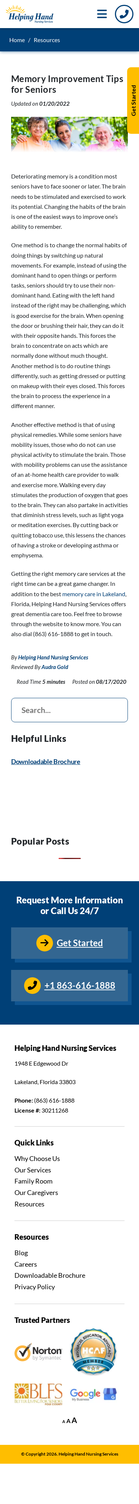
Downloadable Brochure (45, 761)
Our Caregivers (36, 1192)
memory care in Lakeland (93, 593)
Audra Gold (55, 666)
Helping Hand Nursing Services (53, 657)
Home (17, 39)
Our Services (32, 1170)
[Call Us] (124, 14)
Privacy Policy (34, 1287)
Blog (21, 1253)
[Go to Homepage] (29, 14)
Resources (29, 1204)
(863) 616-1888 (54, 1100)
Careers (25, 1264)
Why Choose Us (37, 1158)
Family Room (33, 1181)
